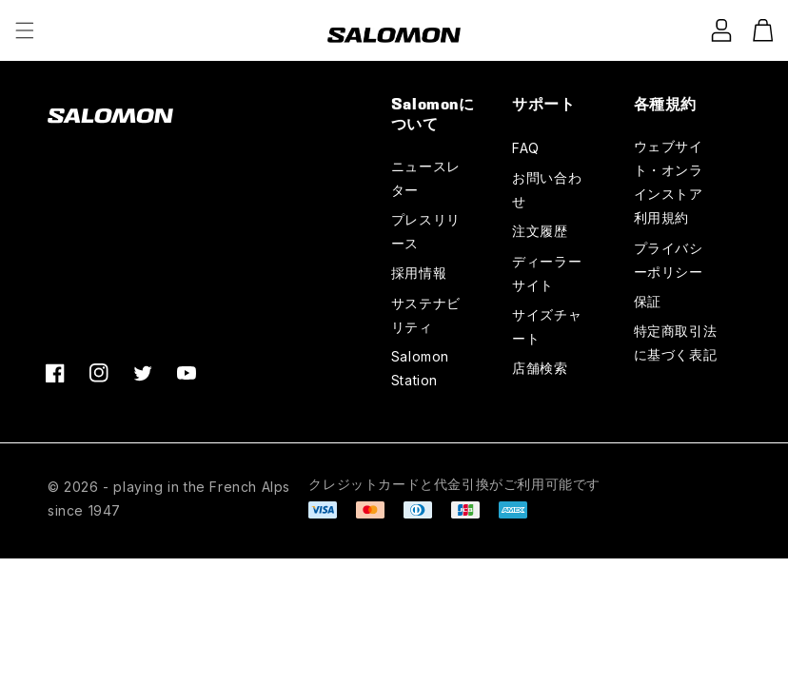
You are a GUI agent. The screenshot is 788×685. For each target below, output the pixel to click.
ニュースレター (426, 178)
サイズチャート (546, 326)
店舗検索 (539, 368)
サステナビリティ (426, 315)
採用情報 (418, 272)
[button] (25, 30)
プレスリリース (426, 231)
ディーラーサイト (546, 273)
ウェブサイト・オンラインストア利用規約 (668, 182)
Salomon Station (420, 368)
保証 (647, 301)
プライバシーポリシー (668, 260)
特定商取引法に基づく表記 (676, 342)
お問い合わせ (546, 189)
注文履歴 (539, 231)
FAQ (526, 148)
